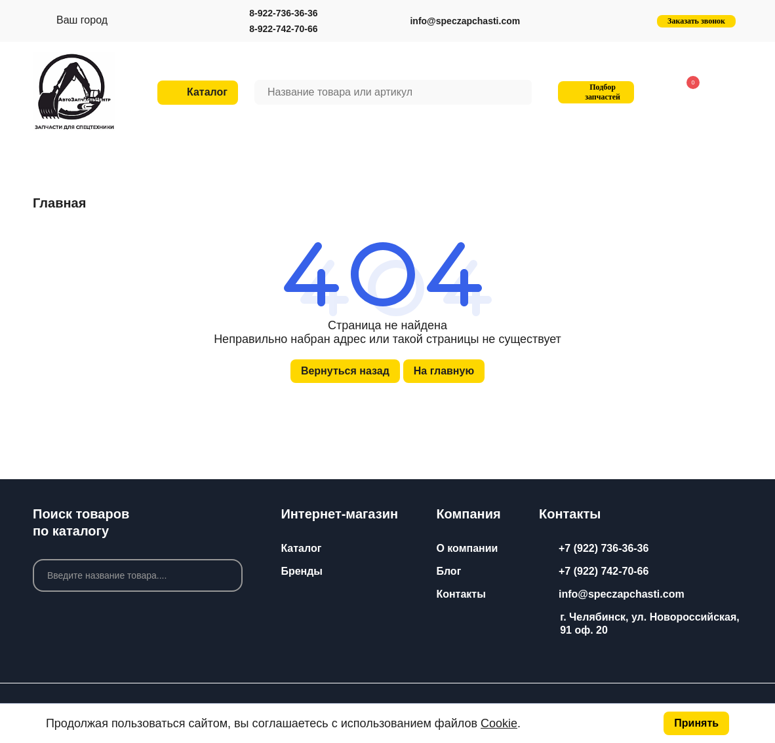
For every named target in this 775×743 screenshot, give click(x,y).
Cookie (499, 723)
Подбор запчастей (594, 91)
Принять (696, 723)
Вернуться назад (345, 370)
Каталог (301, 548)
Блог (448, 571)
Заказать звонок (696, 21)
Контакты (460, 594)
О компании (467, 548)
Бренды (302, 571)
